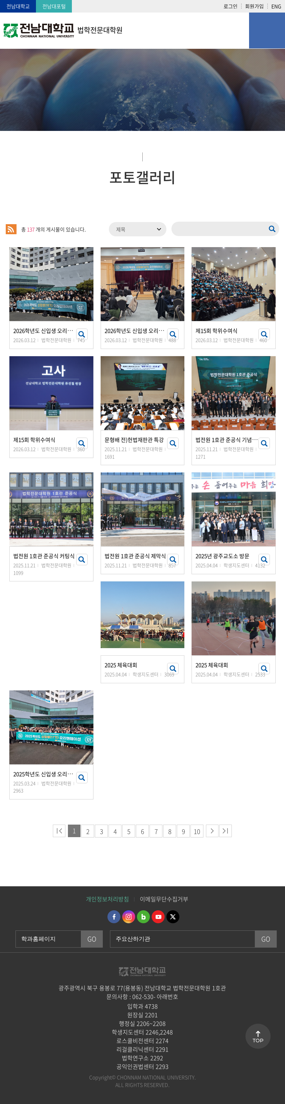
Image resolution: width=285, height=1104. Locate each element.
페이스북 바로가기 (113, 916)
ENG (276, 6)
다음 (212, 831)
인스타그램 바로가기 (128, 916)
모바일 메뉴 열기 (267, 30)
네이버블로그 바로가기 (143, 916)
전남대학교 (18, 6)
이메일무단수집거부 (164, 899)
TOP (258, 1040)
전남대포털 (54, 6)
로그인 (231, 6)
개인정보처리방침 (107, 899)
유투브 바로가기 (158, 916)
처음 (59, 831)
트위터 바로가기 (172, 916)
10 (197, 831)
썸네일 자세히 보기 (82, 334)
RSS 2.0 (11, 229)
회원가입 (254, 6)
